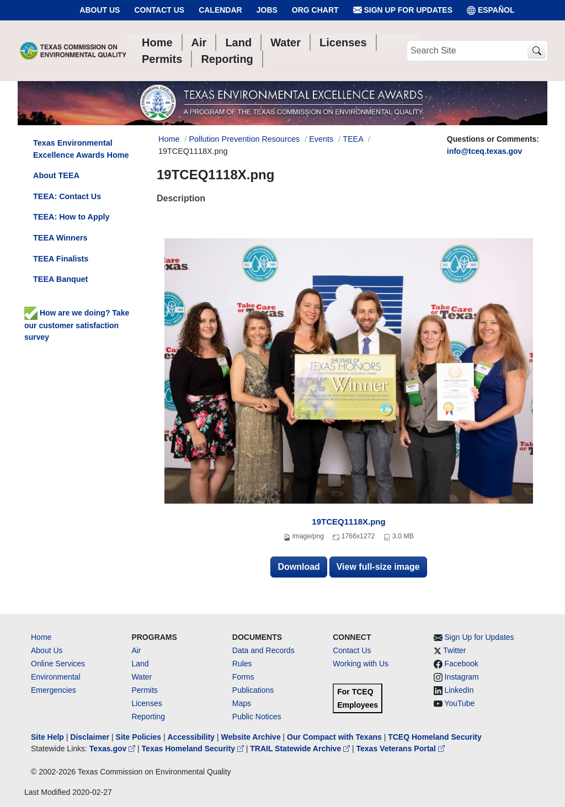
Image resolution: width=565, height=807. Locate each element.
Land (139, 663)
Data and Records (263, 650)
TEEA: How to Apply (71, 216)
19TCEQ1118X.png (348, 521)
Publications (253, 690)
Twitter (454, 650)
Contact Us (159, 10)
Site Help (47, 737)
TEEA (353, 139)
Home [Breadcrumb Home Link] (168, 139)
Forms (243, 676)
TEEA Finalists (60, 258)
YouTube (459, 703)
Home (41, 637)
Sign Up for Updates (402, 10)
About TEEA (56, 175)
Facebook (461, 663)
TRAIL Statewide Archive (301, 748)
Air (136, 650)
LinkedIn (459, 690)
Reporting (148, 716)
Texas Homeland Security (194, 748)
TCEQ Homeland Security (435, 737)
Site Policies (138, 737)
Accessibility (192, 737)
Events (321, 139)
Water (141, 676)
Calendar (220, 10)
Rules (242, 663)
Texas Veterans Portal (400, 748)
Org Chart (315, 10)
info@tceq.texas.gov (485, 151)
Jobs (267, 10)
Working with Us (360, 663)
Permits (144, 690)
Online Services (58, 663)
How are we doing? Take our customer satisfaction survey (76, 324)
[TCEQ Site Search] (536, 51)
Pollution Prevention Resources (244, 139)
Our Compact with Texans (334, 737)
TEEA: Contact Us (67, 196)
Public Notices (256, 716)
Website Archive (251, 737)
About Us (99, 10)
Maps (241, 703)
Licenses (146, 703)
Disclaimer (89, 737)
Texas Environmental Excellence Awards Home (81, 148)
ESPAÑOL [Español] (491, 10)
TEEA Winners (60, 237)
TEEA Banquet (60, 279)
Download (298, 566)
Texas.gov (113, 748)
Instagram (462, 676)
